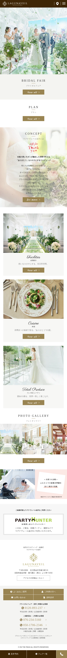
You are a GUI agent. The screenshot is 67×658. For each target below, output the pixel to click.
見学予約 (13, 654)
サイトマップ (26, 638)
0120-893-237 (34, 607)
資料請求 (48, 597)
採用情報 (42, 638)
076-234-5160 (33, 619)
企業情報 (35, 638)
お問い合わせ (18, 597)
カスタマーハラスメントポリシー (41, 636)
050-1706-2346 (33, 625)
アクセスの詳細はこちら (32, 578)
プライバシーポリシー (22, 636)
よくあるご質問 (18, 592)
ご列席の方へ (48, 592)
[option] (33, 40)
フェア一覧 (41, 654)
